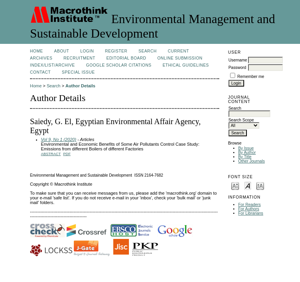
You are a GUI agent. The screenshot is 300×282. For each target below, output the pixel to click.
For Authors (248, 209)
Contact (40, 72)
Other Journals (251, 161)
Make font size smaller (235, 185)
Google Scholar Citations (118, 65)
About (61, 51)
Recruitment (79, 58)
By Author (247, 152)
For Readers (249, 204)
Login (87, 51)
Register (116, 51)
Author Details (80, 85)
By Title (245, 157)
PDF (67, 154)
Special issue (78, 72)
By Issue (246, 148)
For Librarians (250, 213)
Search (148, 51)
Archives (41, 58)
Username (238, 60)
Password (237, 67)
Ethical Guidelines (185, 65)
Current (178, 51)
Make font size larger (260, 185)
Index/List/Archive (52, 65)
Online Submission (180, 58)
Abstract (51, 154)
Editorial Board (126, 58)
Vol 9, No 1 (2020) (58, 139)
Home (36, 51)
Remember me (251, 76)
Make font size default (248, 185)
